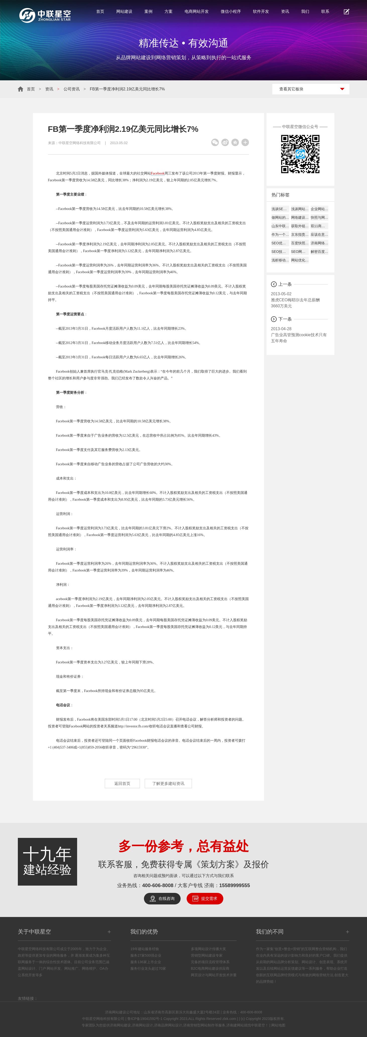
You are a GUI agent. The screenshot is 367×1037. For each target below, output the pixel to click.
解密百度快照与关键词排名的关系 (319, 252)
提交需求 (209, 898)
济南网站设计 (142, 1025)
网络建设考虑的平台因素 (300, 217)
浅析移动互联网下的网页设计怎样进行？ (280, 260)
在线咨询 (167, 898)
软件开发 (261, 11)
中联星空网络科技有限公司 (80, 143)
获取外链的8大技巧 (300, 226)
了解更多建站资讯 (169, 783)
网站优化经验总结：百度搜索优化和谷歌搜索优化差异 (300, 260)
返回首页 (122, 783)
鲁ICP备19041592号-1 (145, 1019)
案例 (148, 11)
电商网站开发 (197, 11)
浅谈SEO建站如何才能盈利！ (280, 209)
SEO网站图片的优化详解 (300, 252)
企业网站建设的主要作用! (319, 209)
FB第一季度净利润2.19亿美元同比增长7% (127, 89)
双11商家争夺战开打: (319, 226)
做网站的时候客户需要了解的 (280, 217)
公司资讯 (72, 89)
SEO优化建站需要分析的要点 (280, 243)
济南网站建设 (120, 1025)
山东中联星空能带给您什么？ (280, 226)
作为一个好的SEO (280, 235)
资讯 (285, 11)
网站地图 (278, 1025)
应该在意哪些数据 (319, 235)
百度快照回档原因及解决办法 (300, 243)
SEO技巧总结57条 (280, 252)
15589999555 (234, 885)
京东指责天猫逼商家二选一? (300, 235)
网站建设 (124, 11)
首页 (100, 11)
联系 (325, 11)
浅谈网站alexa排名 (300, 209)
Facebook (158, 173)
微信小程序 (231, 11)
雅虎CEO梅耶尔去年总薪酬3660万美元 (299, 299)
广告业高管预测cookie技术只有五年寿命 (299, 334)
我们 (305, 11)
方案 (169, 11)
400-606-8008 (158, 885)
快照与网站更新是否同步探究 (319, 217)
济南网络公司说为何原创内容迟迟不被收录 (319, 243)
